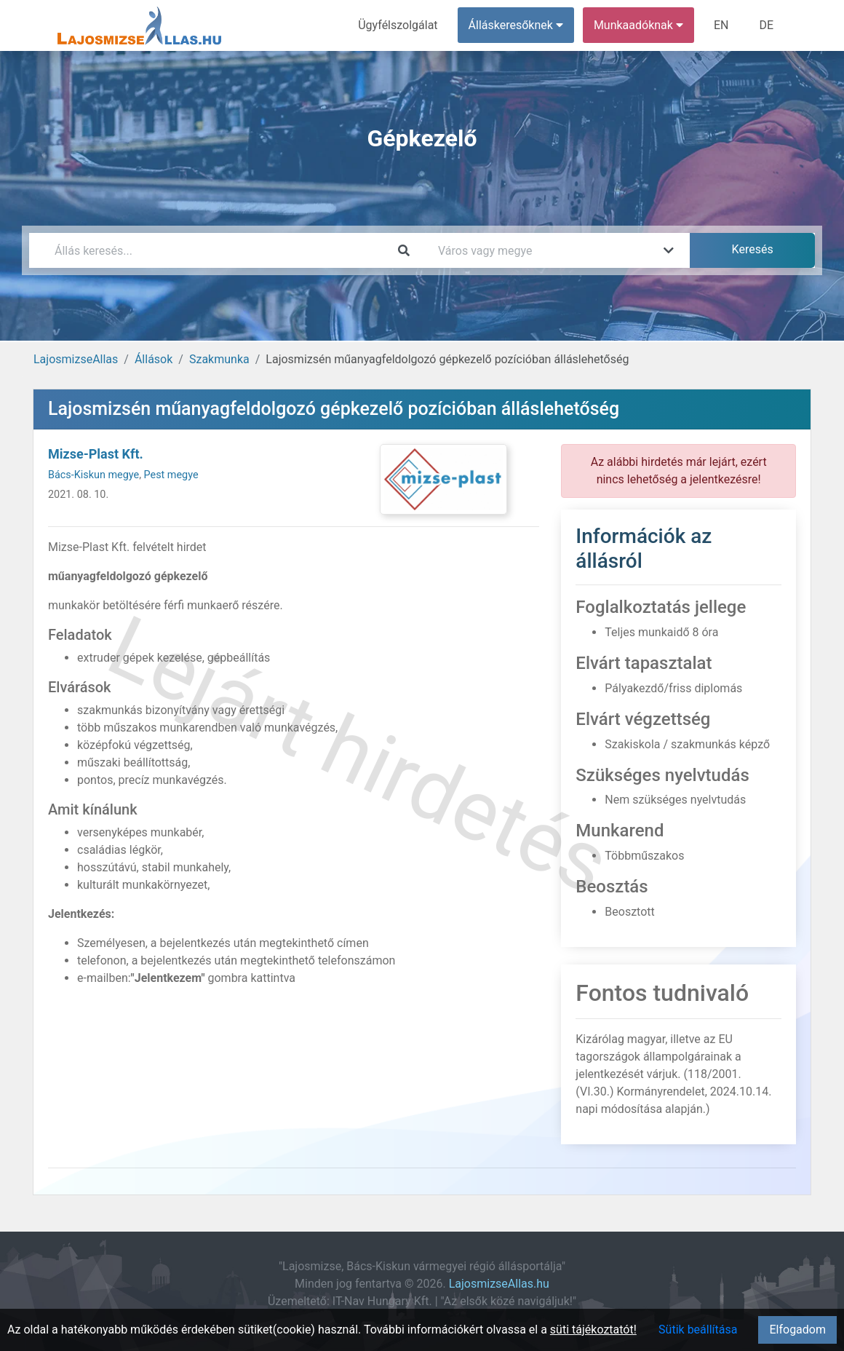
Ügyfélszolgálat (397, 25)
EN (721, 25)
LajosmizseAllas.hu (499, 1284)
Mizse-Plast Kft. (95, 453)
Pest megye (171, 475)
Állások (153, 359)
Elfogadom (797, 1329)
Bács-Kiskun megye (93, 475)
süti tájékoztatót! (593, 1329)
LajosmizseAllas (75, 359)
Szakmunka (219, 359)
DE (766, 25)
